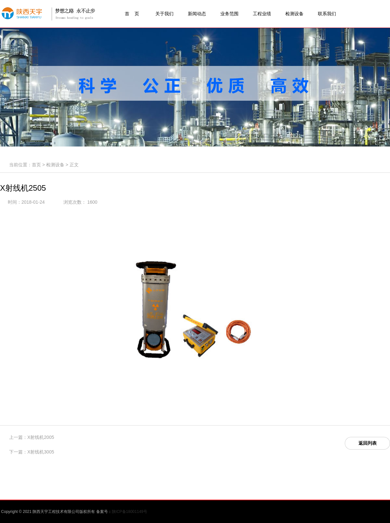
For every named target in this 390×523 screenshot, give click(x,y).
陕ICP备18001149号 (129, 511)
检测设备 (294, 13)
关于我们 (164, 13)
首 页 (132, 13)
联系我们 (327, 13)
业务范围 (229, 13)
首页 (36, 164)
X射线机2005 (40, 437)
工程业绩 (262, 13)
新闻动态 (197, 13)
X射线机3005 (40, 451)
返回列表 (367, 443)
